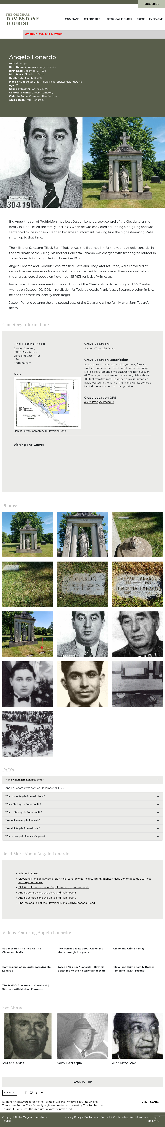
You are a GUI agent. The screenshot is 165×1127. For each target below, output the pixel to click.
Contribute (120, 1117)
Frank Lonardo (34, 99)
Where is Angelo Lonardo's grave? (25, 836)
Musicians (72, 19)
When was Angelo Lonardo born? (24, 779)
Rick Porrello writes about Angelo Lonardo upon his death (53, 887)
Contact (105, 1117)
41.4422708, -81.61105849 (99, 402)
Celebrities (92, 19)
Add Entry (153, 1120)
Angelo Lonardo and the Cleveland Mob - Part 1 (47, 892)
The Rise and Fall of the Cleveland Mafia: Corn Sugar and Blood (56, 903)
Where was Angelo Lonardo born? (25, 796)
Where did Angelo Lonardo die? (23, 812)
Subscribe (151, 4)
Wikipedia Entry (28, 873)
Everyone (156, 19)
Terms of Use (52, 1101)
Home (143, 1101)
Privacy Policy (74, 1101)
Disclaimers (91, 1117)
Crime (141, 19)
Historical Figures (118, 19)
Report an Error (139, 1117)
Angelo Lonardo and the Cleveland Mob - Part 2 (47, 897)
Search (155, 1101)
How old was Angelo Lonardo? (22, 820)
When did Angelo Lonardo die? (23, 804)
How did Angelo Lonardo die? (22, 828)
